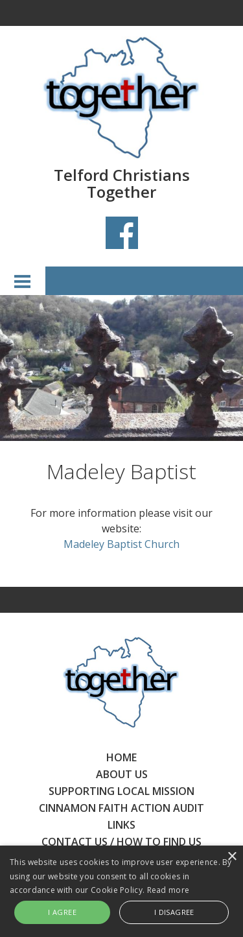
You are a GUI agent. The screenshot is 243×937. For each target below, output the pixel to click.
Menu (22, 281)
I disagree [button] (174, 912)
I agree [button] (62, 912)
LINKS (121, 825)
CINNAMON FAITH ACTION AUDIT (121, 808)
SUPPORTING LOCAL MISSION (121, 791)
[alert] (121, 891)
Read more (168, 889)
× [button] (232, 857)
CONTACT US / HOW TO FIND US (121, 842)
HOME (121, 757)
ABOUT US (122, 774)
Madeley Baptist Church (121, 544)
